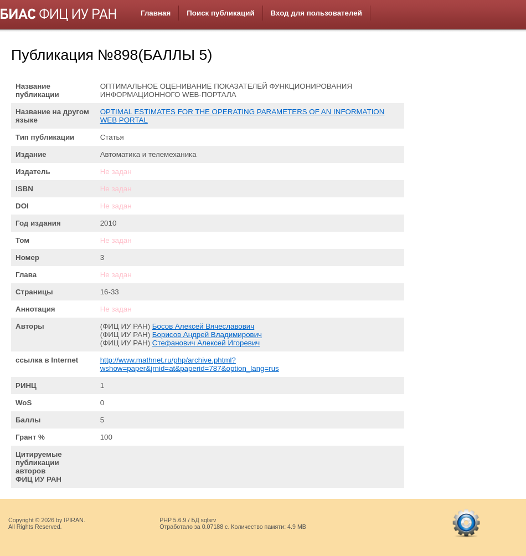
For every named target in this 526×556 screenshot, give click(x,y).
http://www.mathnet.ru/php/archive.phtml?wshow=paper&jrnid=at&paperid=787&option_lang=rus (189, 364)
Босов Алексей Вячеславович (203, 326)
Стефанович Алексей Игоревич (206, 343)
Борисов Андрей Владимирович (207, 334)
